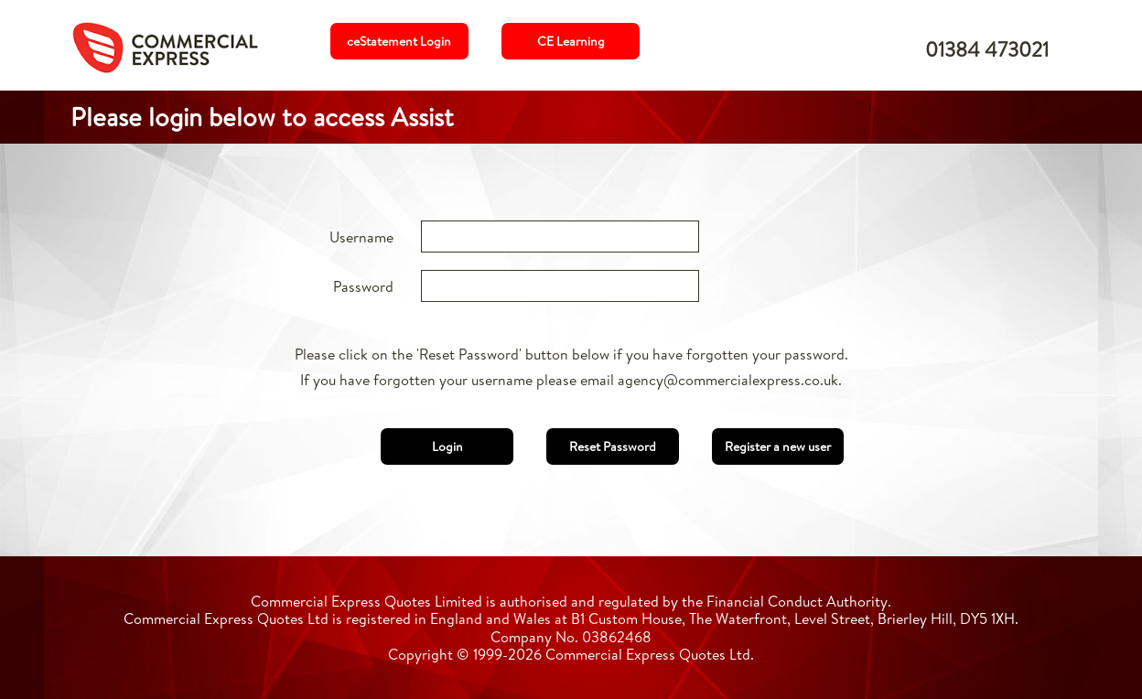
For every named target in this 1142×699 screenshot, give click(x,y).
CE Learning (571, 41)
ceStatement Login (399, 41)
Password (363, 286)
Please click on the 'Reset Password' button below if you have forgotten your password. (571, 354)
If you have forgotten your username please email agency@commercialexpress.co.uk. (571, 380)
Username (361, 237)
